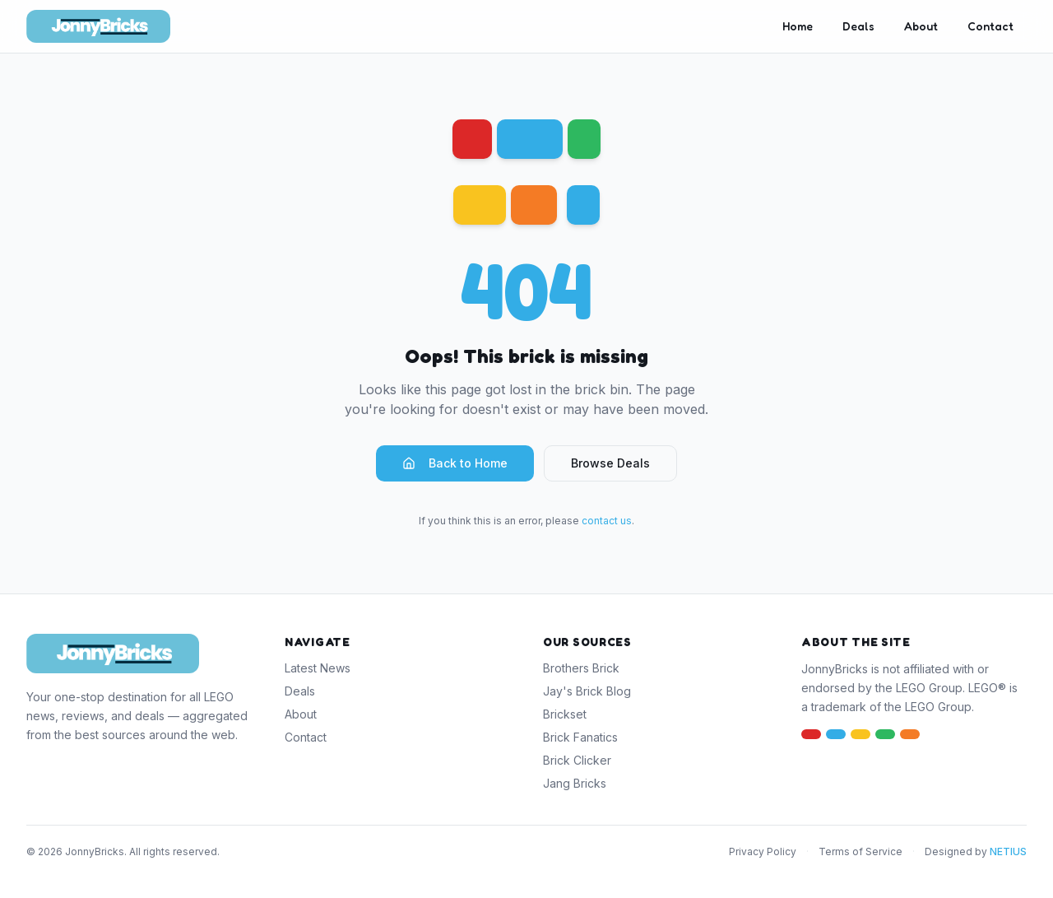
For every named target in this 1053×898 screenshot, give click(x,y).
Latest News (317, 668)
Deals (858, 26)
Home (797, 26)
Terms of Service (860, 851)
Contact (990, 26)
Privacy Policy (762, 851)
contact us (607, 520)
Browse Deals (610, 463)
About (921, 26)
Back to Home (455, 463)
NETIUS (1008, 851)
